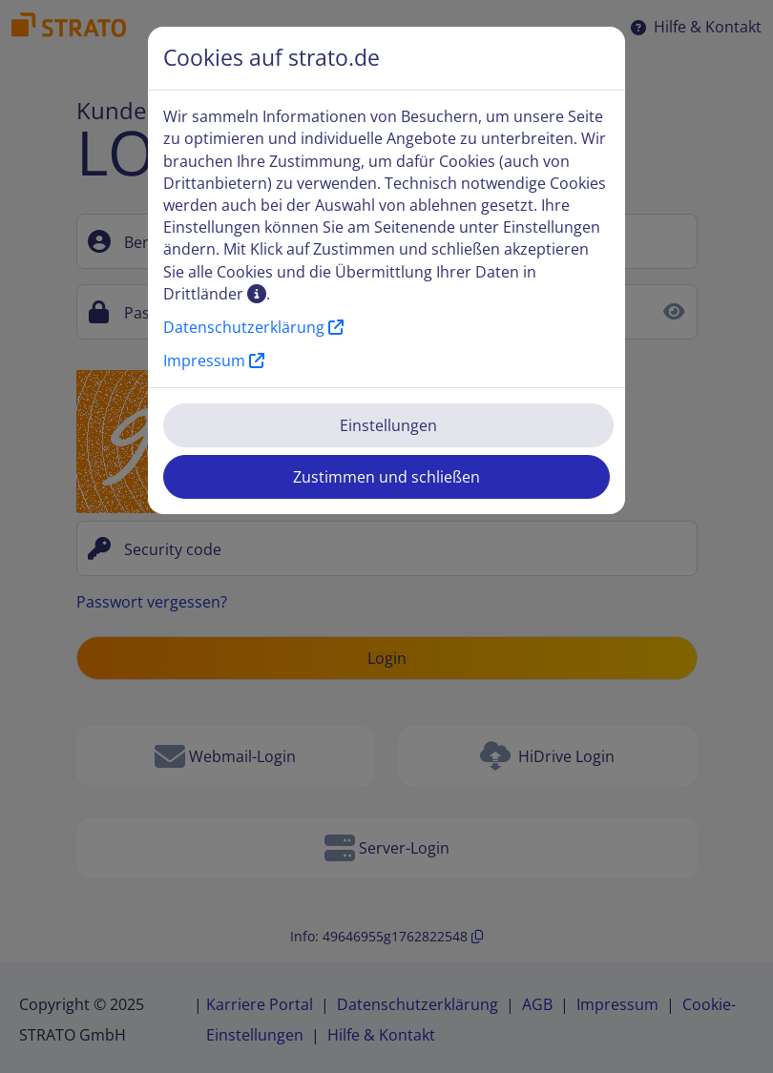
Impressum (213, 360)
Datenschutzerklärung (253, 327)
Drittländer (214, 293)
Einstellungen (388, 425)
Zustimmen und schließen (386, 476)
